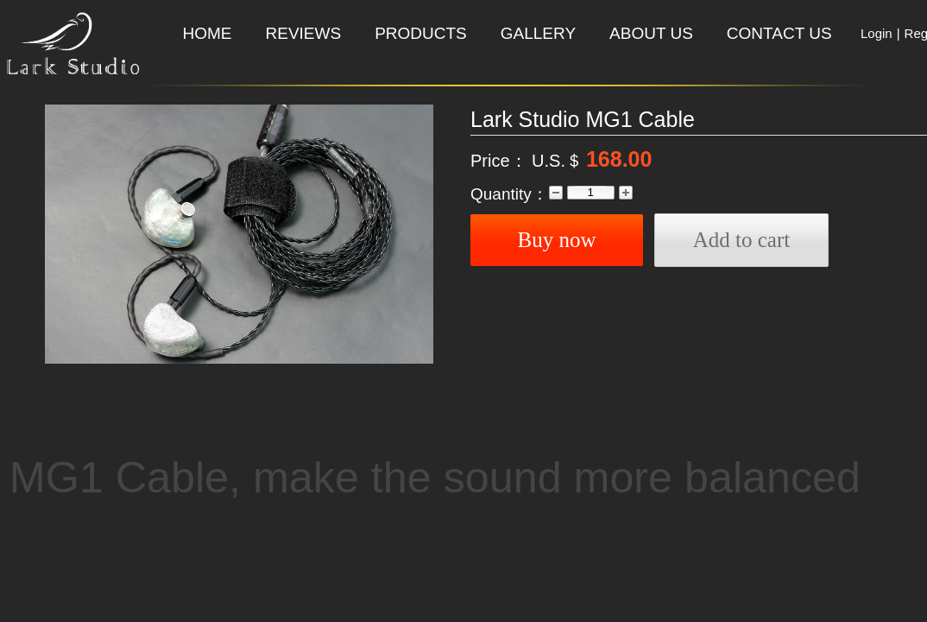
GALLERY (538, 33)
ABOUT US (651, 33)
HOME (207, 33)
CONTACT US (779, 33)
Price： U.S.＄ (526, 160)
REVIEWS (304, 33)
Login (876, 33)
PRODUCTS (421, 33)
